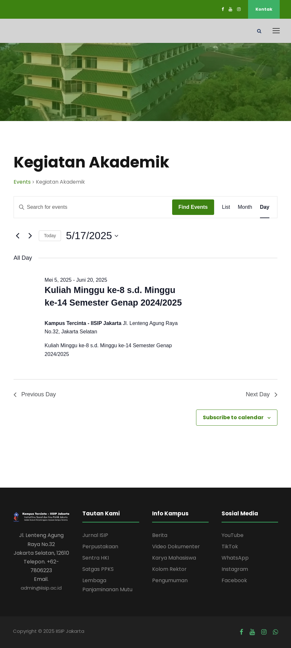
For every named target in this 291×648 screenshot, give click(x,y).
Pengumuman (170, 580)
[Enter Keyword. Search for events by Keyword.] (93, 207)
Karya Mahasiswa (174, 558)
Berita (159, 535)
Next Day (261, 394)
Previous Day (35, 394)
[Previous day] (17, 236)
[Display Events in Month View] (245, 207)
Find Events (193, 207)
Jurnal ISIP (95, 535)
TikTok (230, 546)
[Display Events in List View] (226, 207)
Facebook (234, 580)
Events (22, 182)
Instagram (235, 569)
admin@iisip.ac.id (41, 587)
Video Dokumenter (176, 546)
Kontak (263, 9)
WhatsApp (235, 558)
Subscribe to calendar (233, 417)
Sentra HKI (95, 558)
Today (50, 235)
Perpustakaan (100, 546)
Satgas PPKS (98, 569)
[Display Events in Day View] (264, 207)
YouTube (233, 535)
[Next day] (30, 236)
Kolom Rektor (169, 569)
